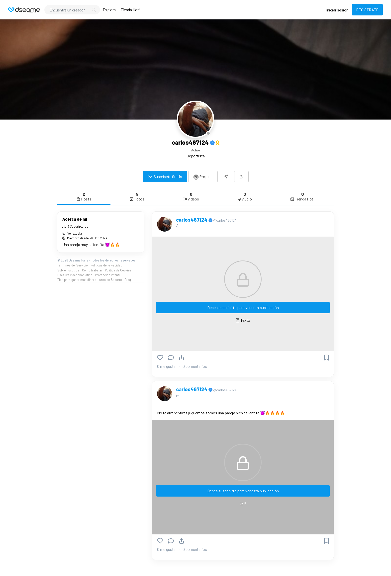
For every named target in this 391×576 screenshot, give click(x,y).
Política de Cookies (118, 270)
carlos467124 (192, 220)
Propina (203, 177)
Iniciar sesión (337, 9)
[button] (241, 176)
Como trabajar (92, 270)
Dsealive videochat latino (74, 275)
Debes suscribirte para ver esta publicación (243, 307)
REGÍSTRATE (367, 9)
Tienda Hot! (130, 9)
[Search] (72, 10)
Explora (109, 9)
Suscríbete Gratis (165, 176)
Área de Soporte (110, 280)
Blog (128, 280)
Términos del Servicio (72, 265)
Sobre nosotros (68, 270)
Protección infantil (107, 275)
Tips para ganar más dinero (76, 280)
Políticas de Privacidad (106, 265)
